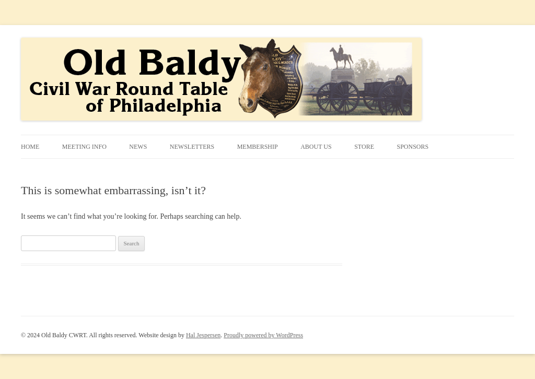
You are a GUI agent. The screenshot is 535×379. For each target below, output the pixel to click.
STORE (364, 146)
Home (30, 146)
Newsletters (192, 146)
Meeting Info (84, 146)
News (138, 146)
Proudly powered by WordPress (263, 335)
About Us (315, 146)
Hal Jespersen (203, 335)
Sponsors (412, 146)
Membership (257, 146)
